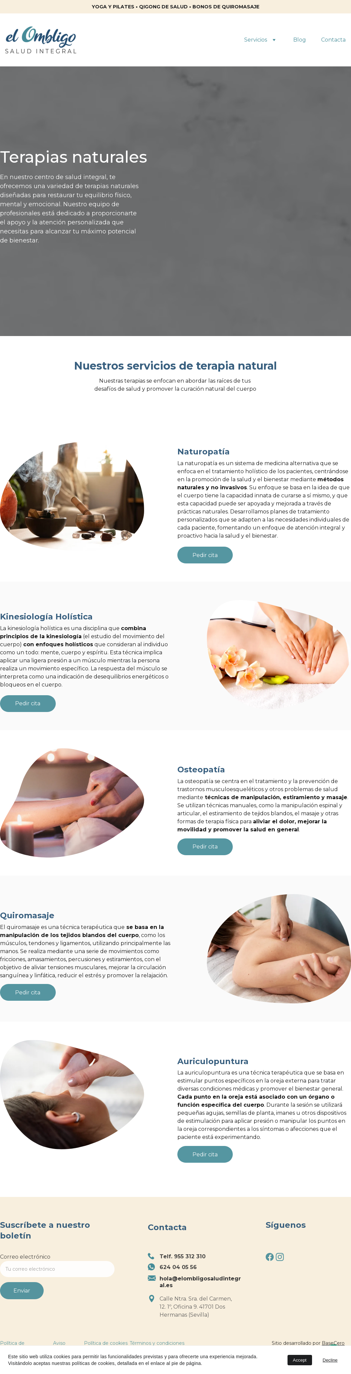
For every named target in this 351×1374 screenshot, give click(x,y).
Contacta (333, 40)
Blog (299, 40)
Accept (300, 1360)
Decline (330, 1360)
